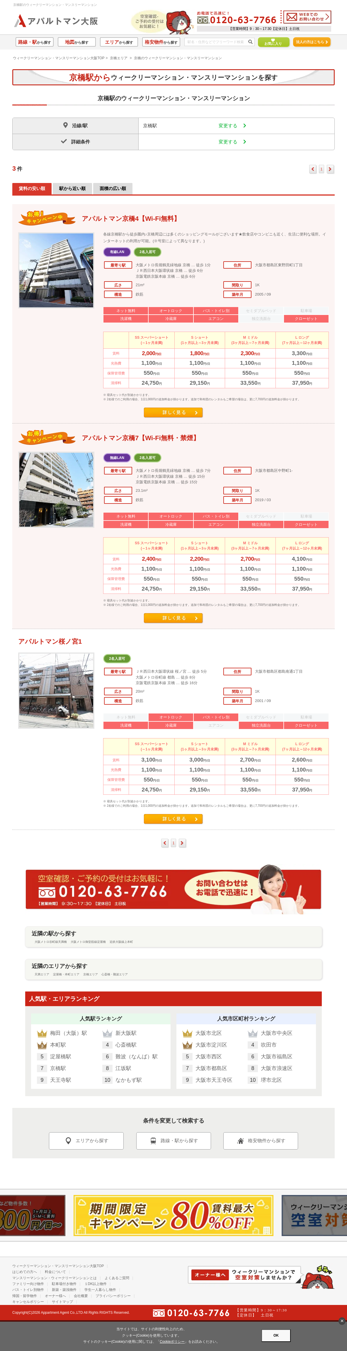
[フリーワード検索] (217, 42)
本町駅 (58, 1045)
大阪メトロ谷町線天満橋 (51, 941)
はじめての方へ (24, 1272)
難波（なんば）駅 (136, 1057)
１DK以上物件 (95, 1284)
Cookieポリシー (172, 1342)
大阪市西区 (208, 1057)
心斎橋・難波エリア (114, 974)
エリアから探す (86, 1140)
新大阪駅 (126, 1033)
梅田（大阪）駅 (68, 1033)
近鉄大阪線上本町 (121, 941)
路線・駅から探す (173, 1140)
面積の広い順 (113, 188)
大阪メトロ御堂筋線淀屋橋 (88, 941)
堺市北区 (271, 1080)
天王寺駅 (60, 1080)
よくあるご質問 (117, 1278)
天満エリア (42, 974)
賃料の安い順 (32, 188)
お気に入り (270, 42)
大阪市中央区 (276, 1033)
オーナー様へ (55, 1296)
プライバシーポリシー (113, 1296)
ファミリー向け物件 (28, 1284)
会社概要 (81, 1296)
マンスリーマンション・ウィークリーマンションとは (54, 1278)
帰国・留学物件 (24, 1296)
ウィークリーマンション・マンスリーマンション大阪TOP (58, 58)
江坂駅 (123, 1068)
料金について (55, 1272)
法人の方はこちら (312, 42)
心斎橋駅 (126, 1045)
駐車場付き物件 (64, 1284)
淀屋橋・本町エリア (66, 974)
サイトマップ (62, 1302)
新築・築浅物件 (64, 1290)
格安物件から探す (260, 1140)
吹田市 (269, 1045)
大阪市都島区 (211, 1068)
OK (276, 1335)
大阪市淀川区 (211, 1045)
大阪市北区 (208, 1033)
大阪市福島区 (276, 1057)
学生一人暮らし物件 (100, 1290)
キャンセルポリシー (28, 1302)
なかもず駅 (128, 1080)
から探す (34, 42)
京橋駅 (58, 1068)
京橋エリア (118, 58)
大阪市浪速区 (276, 1068)
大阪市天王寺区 (213, 1080)
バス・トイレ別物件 (28, 1290)
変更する (232, 125)
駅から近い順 (72, 188)
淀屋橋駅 (60, 1057)
